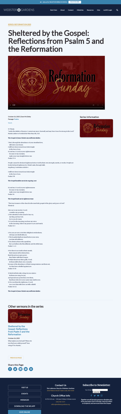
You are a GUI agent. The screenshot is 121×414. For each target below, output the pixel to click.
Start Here (53, 10)
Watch (10, 123)
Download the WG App (24, 406)
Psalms (16, 119)
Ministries (80, 10)
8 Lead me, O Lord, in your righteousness (21, 151)
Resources (90, 10)
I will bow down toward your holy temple (21, 147)
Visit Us (24, 387)
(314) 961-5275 (60, 402)
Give (98, 10)
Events (24, 394)
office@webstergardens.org (60, 404)
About (62, 10)
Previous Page (16, 358)
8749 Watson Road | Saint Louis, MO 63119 (60, 390)
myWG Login (107, 10)
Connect (70, 10)
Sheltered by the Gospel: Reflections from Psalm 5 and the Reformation (18, 330)
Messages (24, 400)
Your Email (88, 390)
